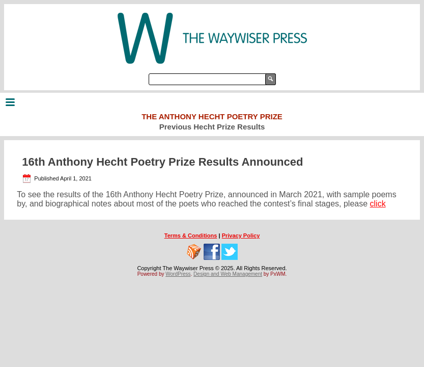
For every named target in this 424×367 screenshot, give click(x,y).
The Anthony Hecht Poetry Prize (212, 116)
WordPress (177, 274)
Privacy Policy (241, 235)
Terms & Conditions (190, 235)
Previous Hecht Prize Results (212, 126)
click (378, 203)
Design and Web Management (227, 274)
